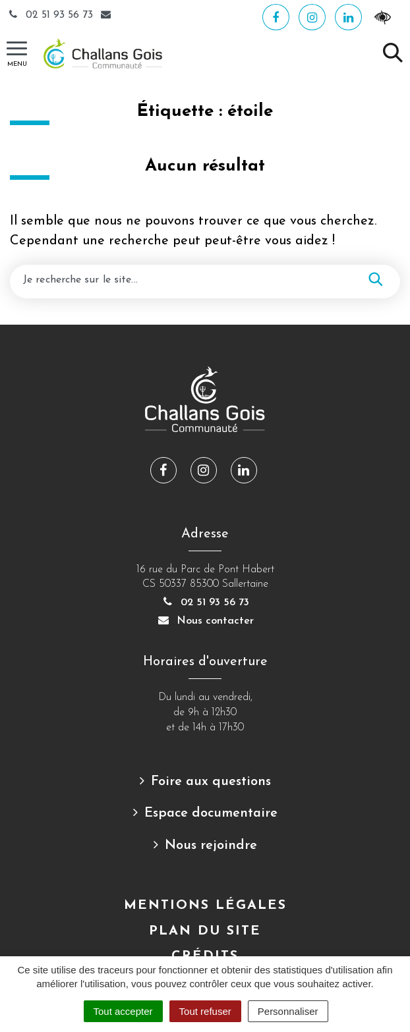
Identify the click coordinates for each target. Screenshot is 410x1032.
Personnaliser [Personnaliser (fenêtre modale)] (288, 1011)
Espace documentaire (211, 813)
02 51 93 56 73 (51, 15)
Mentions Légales (205, 905)
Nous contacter (205, 621)
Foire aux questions (211, 781)
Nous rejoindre (211, 845)
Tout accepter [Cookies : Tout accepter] (123, 1011)
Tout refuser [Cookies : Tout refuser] (205, 1011)
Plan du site (205, 931)
